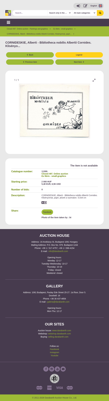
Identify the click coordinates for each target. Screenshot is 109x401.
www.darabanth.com (61, 330)
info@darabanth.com (58, 251)
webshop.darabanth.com (59, 333)
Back (30, 55)
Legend (79, 55)
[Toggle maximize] (94, 80)
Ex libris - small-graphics (54, 176)
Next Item (79, 62)
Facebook (47, 212)
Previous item (30, 62)
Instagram (54, 352)
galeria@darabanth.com (58, 302)
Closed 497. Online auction (55, 174)
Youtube (54, 355)
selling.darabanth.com (58, 337)
